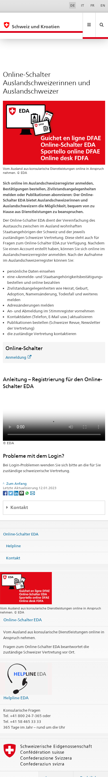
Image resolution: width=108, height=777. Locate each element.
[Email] (32, 480)
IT (82, 5)
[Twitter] (11, 480)
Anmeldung (18, 345)
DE (72, 5)
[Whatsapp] (27, 480)
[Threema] (22, 480)
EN (103, 5)
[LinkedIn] (16, 480)
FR (92, 5)
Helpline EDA (16, 685)
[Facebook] (5, 480)
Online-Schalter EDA (20, 521)
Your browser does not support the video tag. (54, 402)
